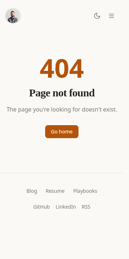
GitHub (41, 206)
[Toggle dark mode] (97, 15)
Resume (55, 190)
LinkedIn (66, 206)
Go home (62, 131)
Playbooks (85, 190)
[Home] (13, 16)
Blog (32, 190)
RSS (86, 206)
